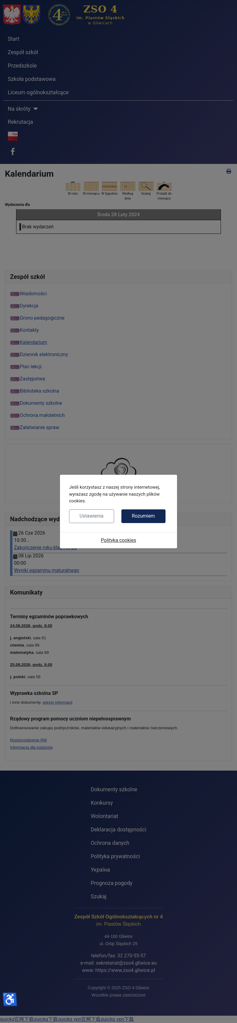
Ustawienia (91, 516)
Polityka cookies (118, 540)
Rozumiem (143, 516)
